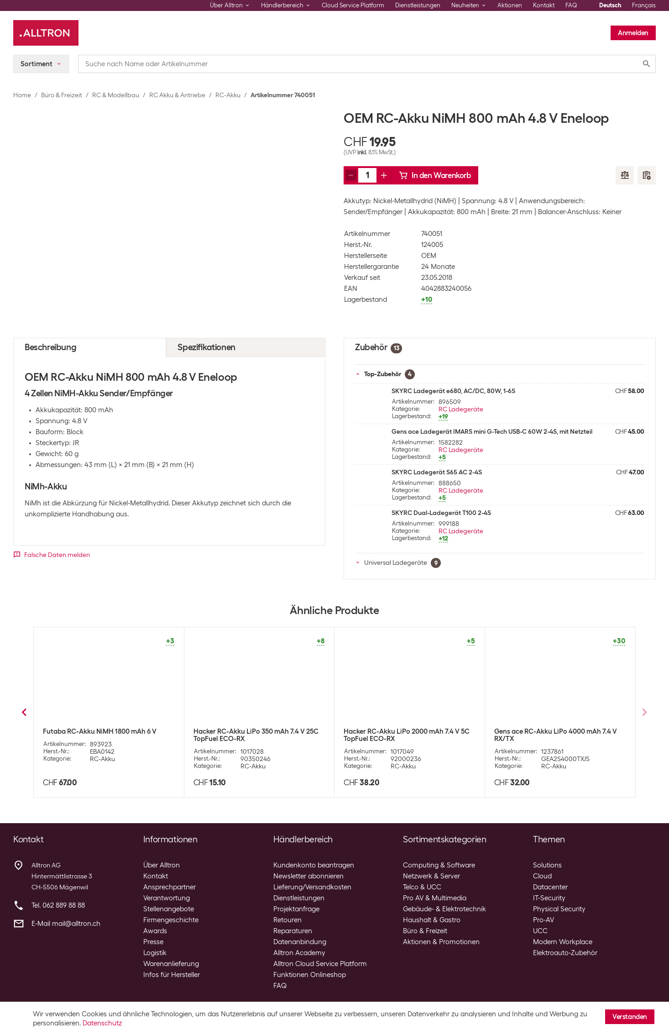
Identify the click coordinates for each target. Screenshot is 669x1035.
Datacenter (550, 887)
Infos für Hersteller (171, 975)
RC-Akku (227, 95)
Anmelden (633, 33)
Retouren (287, 920)
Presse (153, 942)
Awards (155, 931)
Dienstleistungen (417, 5)
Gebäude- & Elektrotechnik (444, 909)
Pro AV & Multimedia (434, 898)
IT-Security (549, 898)
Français (644, 5)
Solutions (547, 865)
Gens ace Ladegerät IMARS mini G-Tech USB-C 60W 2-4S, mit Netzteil (492, 431)
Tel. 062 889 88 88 (58, 905)
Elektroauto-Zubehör (565, 953)
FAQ (571, 5)
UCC (540, 931)
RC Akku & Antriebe (177, 95)
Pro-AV (543, 920)
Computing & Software (439, 865)
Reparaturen (292, 931)
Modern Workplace (562, 942)
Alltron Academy (299, 953)
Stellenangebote (168, 909)
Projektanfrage (296, 909)
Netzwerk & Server (431, 876)
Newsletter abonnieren (308, 876)
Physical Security (559, 909)
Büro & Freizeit (61, 95)
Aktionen (509, 5)
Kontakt (543, 5)
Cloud (542, 876)
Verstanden (629, 1017)
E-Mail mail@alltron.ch (65, 923)
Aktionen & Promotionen (441, 942)
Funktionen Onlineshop (309, 975)
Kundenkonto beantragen (313, 865)
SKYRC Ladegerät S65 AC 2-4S (437, 472)
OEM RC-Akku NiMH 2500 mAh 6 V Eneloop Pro (96, 735)
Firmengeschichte (171, 920)
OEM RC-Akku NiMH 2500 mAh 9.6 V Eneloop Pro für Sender (399, 735)
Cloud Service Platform (353, 5)
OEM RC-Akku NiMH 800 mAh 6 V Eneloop (258, 731)
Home (22, 95)
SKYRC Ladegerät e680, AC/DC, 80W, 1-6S (453, 390)
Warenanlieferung (171, 964)
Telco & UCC (422, 887)
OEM (428, 256)
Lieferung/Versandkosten (312, 887)
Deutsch (610, 5)
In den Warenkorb (435, 175)
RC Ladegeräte (461, 409)
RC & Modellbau (115, 95)
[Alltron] (45, 33)
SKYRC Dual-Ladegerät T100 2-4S (441, 512)
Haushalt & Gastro (431, 920)
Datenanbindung (299, 942)
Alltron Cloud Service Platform (320, 964)
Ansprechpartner (169, 887)
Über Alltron (161, 865)
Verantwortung (166, 898)
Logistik (155, 953)
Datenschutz (102, 1023)
